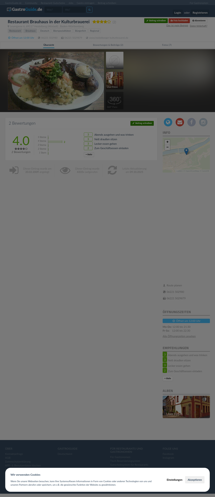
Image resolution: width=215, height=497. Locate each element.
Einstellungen (174, 479)
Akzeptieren (195, 479)
